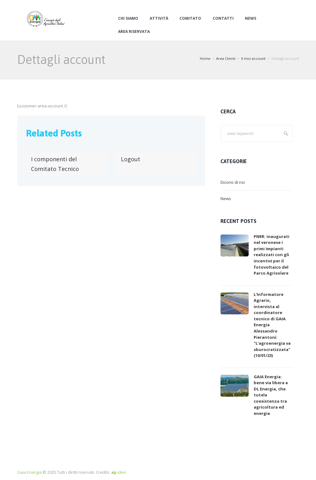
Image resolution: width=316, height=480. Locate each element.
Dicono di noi (232, 182)
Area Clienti (226, 58)
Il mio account (253, 58)
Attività (159, 18)
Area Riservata (134, 31)
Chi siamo (128, 18)
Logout (130, 159)
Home (205, 58)
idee (118, 472)
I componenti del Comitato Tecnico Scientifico (55, 168)
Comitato (190, 18)
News (250, 18)
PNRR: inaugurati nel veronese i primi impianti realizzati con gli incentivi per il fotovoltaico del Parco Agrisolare (271, 255)
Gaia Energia (29, 472)
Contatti (223, 18)
